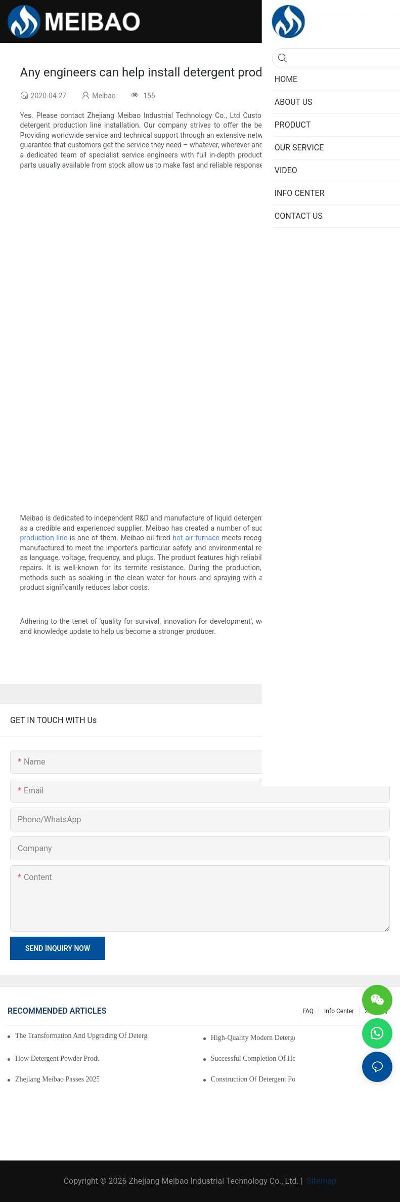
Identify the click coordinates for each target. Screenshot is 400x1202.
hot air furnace (195, 538)
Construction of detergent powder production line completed (253, 1079)
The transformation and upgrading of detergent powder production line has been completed (81, 1035)
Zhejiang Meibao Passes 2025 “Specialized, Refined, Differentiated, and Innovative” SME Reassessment (57, 1079)
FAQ (308, 1011)
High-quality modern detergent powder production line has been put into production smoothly (253, 1037)
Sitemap (321, 1181)
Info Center (339, 1011)
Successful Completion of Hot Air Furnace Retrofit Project (253, 1058)
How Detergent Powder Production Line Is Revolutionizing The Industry (57, 1058)
